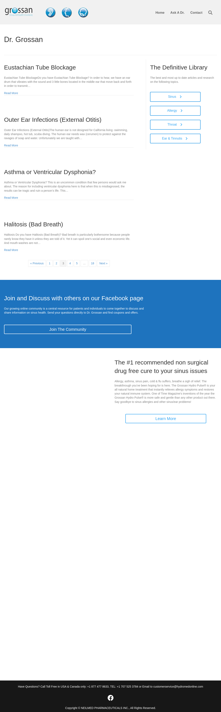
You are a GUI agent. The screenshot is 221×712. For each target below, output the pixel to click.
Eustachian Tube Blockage (40, 67)
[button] (211, 13)
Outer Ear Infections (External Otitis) (53, 119)
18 (92, 263)
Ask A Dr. (177, 12)
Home (159, 12)
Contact (196, 12)
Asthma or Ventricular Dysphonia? (50, 172)
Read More (11, 93)
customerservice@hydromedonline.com (178, 686)
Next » (103, 263)
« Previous (37, 263)
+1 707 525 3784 (127, 686)
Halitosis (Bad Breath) (33, 224)
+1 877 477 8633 (98, 686)
